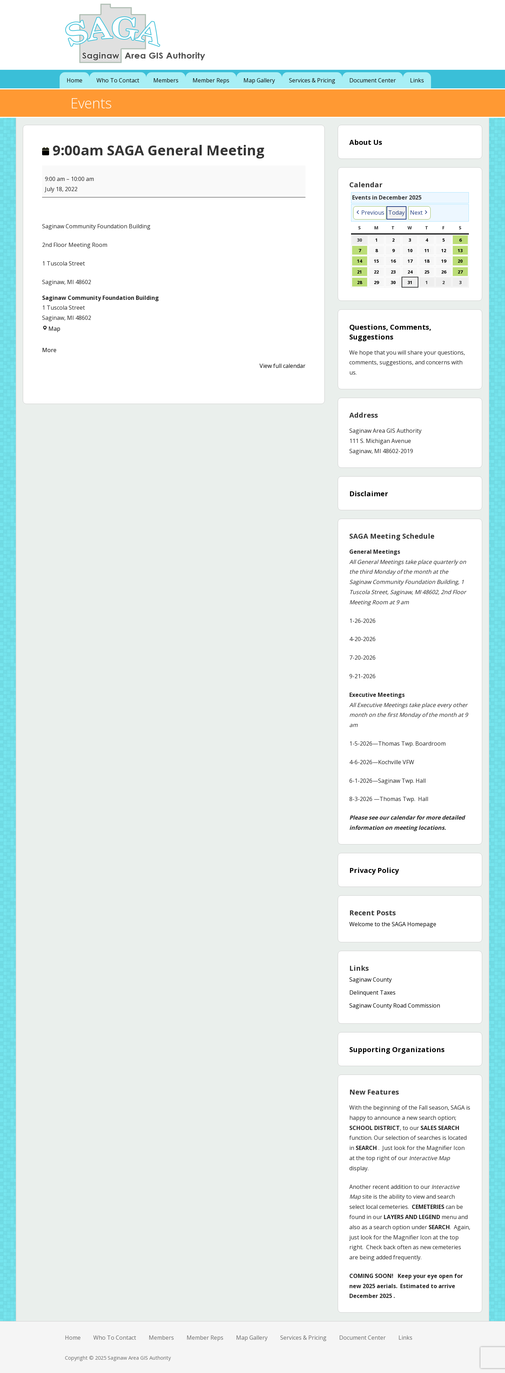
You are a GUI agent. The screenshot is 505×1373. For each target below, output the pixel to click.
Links (417, 80)
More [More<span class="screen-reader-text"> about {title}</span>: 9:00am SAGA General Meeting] (49, 350)
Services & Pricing (312, 80)
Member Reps (211, 80)
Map (51, 328)
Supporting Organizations (397, 1049)
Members (166, 80)
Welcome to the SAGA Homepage (392, 924)
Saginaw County (370, 979)
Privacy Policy (374, 870)
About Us (365, 142)
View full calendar (282, 366)
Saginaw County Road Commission (394, 1005)
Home (74, 80)
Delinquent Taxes (372, 992)
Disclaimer (368, 493)
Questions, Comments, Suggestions (390, 332)
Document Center (372, 80)
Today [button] (396, 212)
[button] (369, 213)
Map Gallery (259, 80)
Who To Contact (117, 80)
